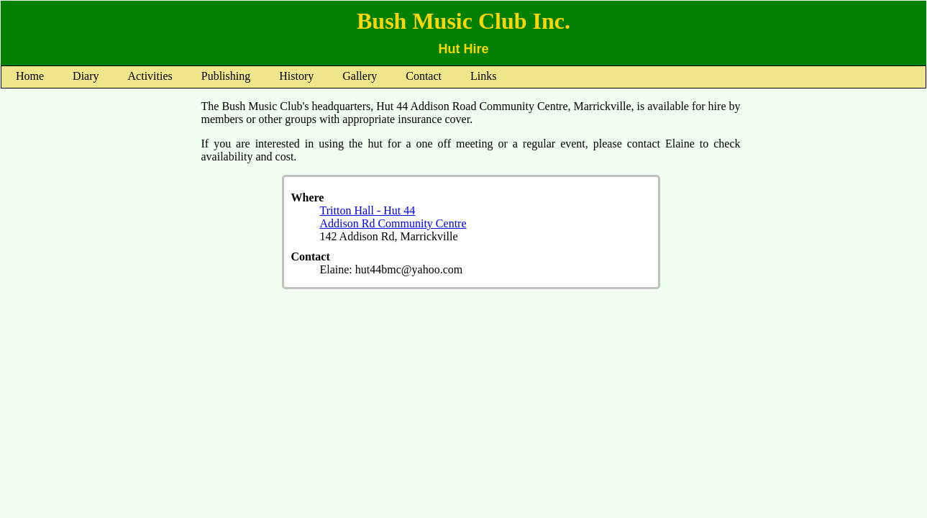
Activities (150, 76)
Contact (424, 76)
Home (30, 76)
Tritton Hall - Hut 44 (368, 210)
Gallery (359, 76)
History (296, 76)
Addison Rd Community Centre (393, 223)
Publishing (225, 76)
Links (483, 76)
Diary (86, 76)
